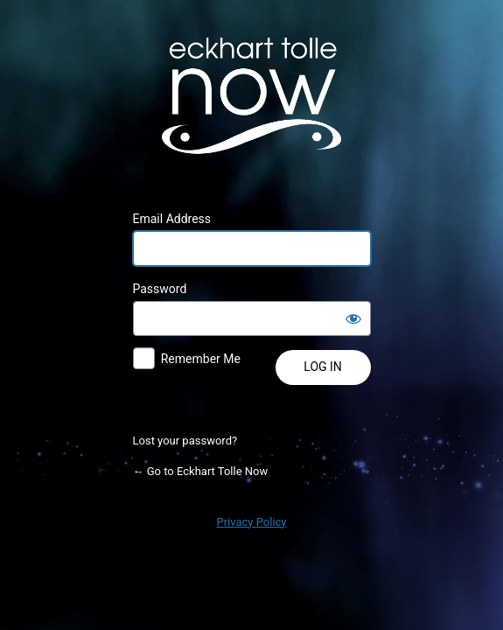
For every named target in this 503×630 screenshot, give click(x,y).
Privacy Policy (251, 521)
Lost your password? (185, 440)
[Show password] (353, 318)
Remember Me (201, 359)
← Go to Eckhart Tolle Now (201, 471)
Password (160, 289)
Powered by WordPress (252, 95)
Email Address (172, 219)
